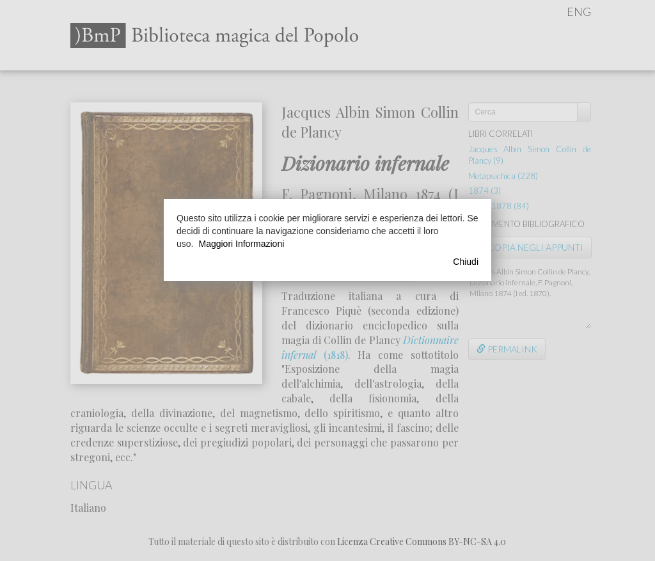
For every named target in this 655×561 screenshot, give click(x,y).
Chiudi (465, 262)
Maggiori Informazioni (241, 244)
